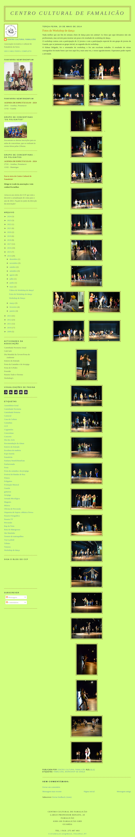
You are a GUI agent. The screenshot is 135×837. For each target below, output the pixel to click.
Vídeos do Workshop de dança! (21, 290)
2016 (9, 248)
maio (12, 287)
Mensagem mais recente (52, 791)
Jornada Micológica (12, 498)
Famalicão (59, 772)
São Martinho (9, 533)
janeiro (13, 311)
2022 (9, 224)
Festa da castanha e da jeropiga (16, 471)
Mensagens (11, 597)
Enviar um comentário (51, 787)
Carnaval (7, 416)
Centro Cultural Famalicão (21, 39)
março (12, 303)
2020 (9, 232)
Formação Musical (11, 485)
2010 (9, 327)
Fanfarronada (9, 464)
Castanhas (8, 423)
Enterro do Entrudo (11, 447)
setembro (13, 271)
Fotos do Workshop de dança (20, 294)
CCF (6, 426)
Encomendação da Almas (14, 443)
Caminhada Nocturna (12, 409)
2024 (9, 216)
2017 (9, 244)
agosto (12, 275)
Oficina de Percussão (12, 509)
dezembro (14, 259)
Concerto (7, 436)
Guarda (7, 488)
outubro (13, 267)
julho (12, 279)
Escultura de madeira (12, 450)
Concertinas (9, 433)
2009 (9, 331)
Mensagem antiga (124, 791)
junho (12, 283)
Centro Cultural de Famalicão (67, 13)
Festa (6, 467)
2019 (9, 236)
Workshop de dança (75, 772)
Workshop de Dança (17, 298)
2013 (9, 316)
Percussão (8, 522)
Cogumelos (8, 429)
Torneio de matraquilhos (13, 536)
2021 (9, 228)
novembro (14, 263)
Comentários (12, 602)
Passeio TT (8, 519)
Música (7, 505)
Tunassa (7, 547)
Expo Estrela (9, 454)
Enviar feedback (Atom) (61, 797)
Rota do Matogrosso (12, 529)
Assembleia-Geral (11, 405)
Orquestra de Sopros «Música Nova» (18, 512)
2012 (9, 320)
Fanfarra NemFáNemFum (14, 460)
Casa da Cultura (10, 419)
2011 (9, 324)
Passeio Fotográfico (12, 516)
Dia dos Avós (9, 440)
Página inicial (89, 791)
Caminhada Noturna (12, 412)
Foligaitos (8, 481)
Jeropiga (7, 495)
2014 (9, 256)
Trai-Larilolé (9, 540)
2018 (9, 240)
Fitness (7, 478)
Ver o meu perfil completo (18, 51)
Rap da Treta (9, 526)
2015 (9, 252)
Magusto (7, 502)
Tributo (7, 543)
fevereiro (13, 307)
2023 (9, 220)
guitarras (7, 492)
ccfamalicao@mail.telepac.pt (67, 834)
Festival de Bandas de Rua (14, 474)
